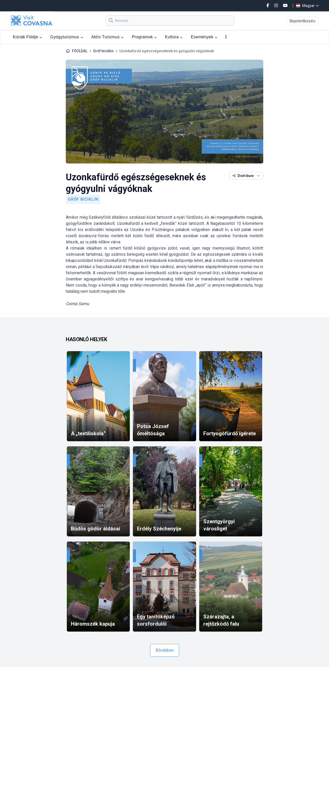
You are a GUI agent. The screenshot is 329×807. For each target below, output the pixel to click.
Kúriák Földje (27, 37)
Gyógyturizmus (66, 37)
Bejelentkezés (302, 21)
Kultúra (174, 37)
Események (204, 37)
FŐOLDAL (79, 51)
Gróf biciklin (103, 51)
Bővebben (165, 650)
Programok (144, 37)
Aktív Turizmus (107, 37)
